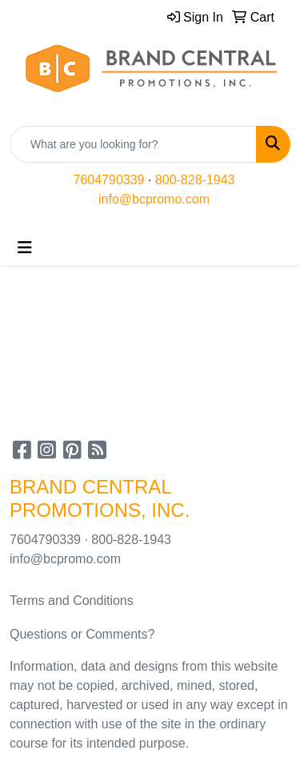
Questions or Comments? (82, 634)
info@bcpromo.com (154, 199)
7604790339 (109, 180)
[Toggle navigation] (25, 247)
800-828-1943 (195, 180)
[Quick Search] (133, 144)
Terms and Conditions (72, 600)
